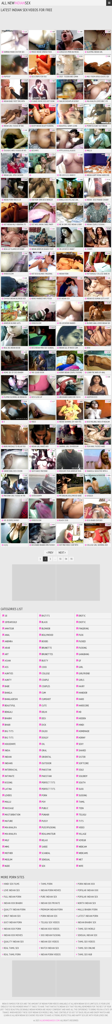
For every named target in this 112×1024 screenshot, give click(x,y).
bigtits (44, 615)
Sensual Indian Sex (86, 935)
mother (7, 853)
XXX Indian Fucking (50, 935)
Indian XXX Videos (49, 928)
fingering (82, 628)
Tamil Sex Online (85, 948)
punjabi (44, 814)
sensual (44, 859)
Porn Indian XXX (85, 883)
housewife (9, 744)
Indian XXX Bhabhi (12, 903)
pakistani (45, 776)
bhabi (6, 724)
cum (42, 692)
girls (80, 679)
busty (43, 660)
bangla (7, 692)
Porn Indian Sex (48, 916)
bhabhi (7, 718)
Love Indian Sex (11, 890)
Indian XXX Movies (12, 935)
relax (43, 840)
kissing (7, 782)
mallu (6, 801)
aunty (6, 679)
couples (44, 686)
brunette (45, 647)
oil (42, 744)
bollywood (46, 635)
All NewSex (15, 3)
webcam (81, 846)
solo (80, 769)
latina (7, 789)
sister (81, 756)
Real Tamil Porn (11, 954)
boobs (43, 641)
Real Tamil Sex (10, 948)
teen (80, 808)
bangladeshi (10, 699)
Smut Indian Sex (11, 916)
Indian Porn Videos (50, 954)
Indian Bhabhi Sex (86, 922)
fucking (81, 647)
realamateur (47, 833)
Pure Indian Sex (48, 896)
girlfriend (83, 673)
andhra (7, 641)
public (43, 808)
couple (44, 679)
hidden (81, 718)
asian (6, 660)
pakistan (45, 769)
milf (5, 840)
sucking (81, 795)
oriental (45, 756)
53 (60, 558)
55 (71, 558)
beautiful (8, 705)
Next (62, 552)
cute (43, 705)
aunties (7, 673)
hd (78, 712)
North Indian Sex (86, 903)
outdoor (45, 763)
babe (5, 686)
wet (79, 859)
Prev (50, 552)
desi (42, 718)
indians (7, 763)
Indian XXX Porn (11, 928)
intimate (8, 776)
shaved (81, 750)
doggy (43, 737)
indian (7, 756)
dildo (43, 731)
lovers (7, 795)
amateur (8, 628)
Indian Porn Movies (50, 890)
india (6, 750)
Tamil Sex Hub (84, 954)
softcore (82, 763)
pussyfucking (47, 827)
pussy (43, 821)
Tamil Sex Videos (85, 941)
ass (5, 667)
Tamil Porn (45, 883)
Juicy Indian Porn (12, 922)
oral (43, 750)
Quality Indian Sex (13, 941)
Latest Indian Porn (87, 916)
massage (8, 808)
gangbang (82, 654)
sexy (79, 744)
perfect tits (47, 782)
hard (80, 699)
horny (80, 737)
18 (4, 615)
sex (42, 866)
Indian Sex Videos (49, 941)
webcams (82, 853)
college (44, 673)
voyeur (81, 840)
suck (80, 789)
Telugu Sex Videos (49, 922)
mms (5, 846)
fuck (79, 635)
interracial (10, 769)
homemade (82, 731)
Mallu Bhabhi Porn (86, 909)
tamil (80, 801)
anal (6, 635)
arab (6, 647)
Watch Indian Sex (49, 948)
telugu (81, 814)
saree (43, 846)
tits (80, 821)
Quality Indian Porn (13, 909)
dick (42, 724)
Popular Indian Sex (87, 896)
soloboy (81, 776)
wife (79, 866)
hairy (80, 686)
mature (7, 821)
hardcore (82, 705)
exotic (81, 622)
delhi (43, 712)
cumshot (45, 699)
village (81, 833)
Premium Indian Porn (51, 909)
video (80, 827)
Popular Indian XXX (87, 890)
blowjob (44, 628)
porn (43, 795)
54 (66, 558)
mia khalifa (9, 827)
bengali (7, 712)
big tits (7, 731)
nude (6, 866)
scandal (44, 853)
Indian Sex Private (49, 903)
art (5, 654)
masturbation (11, 814)
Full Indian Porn (11, 896)
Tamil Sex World (85, 928)
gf (78, 660)
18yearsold (9, 622)
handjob (81, 692)
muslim (7, 859)
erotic (81, 615)
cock (43, 667)
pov (42, 801)
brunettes (46, 654)
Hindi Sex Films (10, 883)
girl (79, 667)
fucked (81, 641)
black (43, 622)
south (80, 782)
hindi (80, 724)
